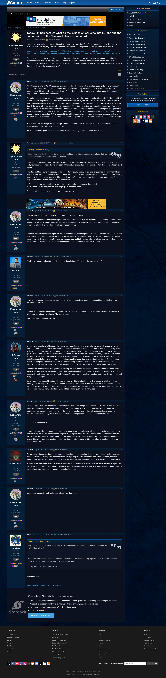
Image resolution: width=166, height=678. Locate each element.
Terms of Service (82, 674)
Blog (64, 3)
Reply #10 (30, 534)
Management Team (104, 640)
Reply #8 (30, 450)
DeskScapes (11, 646)
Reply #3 (30, 211)
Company (102, 630)
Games (37, 3)
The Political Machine (59, 649)
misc (119, 70)
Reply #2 (30, 143)
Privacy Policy (71, 674)
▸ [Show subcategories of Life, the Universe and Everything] (48, 28)
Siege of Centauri (57, 655)
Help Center (147, 634)
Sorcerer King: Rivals (58, 658)
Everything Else (19, 28)
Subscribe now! (143, 105)
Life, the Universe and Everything (37, 28)
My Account (147, 637)
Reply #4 (30, 256)
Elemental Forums (53, 40)
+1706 (16, 559)
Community (48, 3)
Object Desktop (12, 634)
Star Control (56, 646)
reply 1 (47, 150)
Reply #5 (30, 295)
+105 (15, 109)
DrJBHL (16, 270)
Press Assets (103, 649)
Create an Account (149, 640)
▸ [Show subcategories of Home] (13, 28)
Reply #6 (30, 341)
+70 (16, 369)
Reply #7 (30, 401)
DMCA (90, 674)
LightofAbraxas (16, 45)
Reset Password (149, 646)
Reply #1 (30, 81)
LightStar (16, 548)
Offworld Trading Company (60, 652)
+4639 (16, 281)
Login (30, 14)
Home (10, 28)
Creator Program (104, 652)
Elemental (55, 637)
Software (29, 3)
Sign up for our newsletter (111, 663)
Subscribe (152, 663)
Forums (101, 658)
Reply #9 (30, 488)
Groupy (9, 652)
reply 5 (47, 541)
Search (24, 14)
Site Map (96, 674)
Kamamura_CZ (16, 463)
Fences (9, 643)
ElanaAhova (15, 95)
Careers (101, 643)
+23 (16, 59)
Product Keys (148, 643)
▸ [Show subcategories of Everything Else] (25, 28)
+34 (16, 474)
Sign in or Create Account (41, 615)
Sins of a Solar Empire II (59, 643)
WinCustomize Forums (62, 257)
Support (72, 3)
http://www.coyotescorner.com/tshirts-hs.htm (44, 585)
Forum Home (15, 14)
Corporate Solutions (13, 637)
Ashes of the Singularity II (60, 634)
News (57, 3)
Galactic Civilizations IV (59, 640)
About (100, 634)
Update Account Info (150, 649)
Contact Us (102, 655)
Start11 (9, 640)
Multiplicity (10, 649)
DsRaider (16, 355)
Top (121, 81)
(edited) (71, 143)
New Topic (115, 10)
